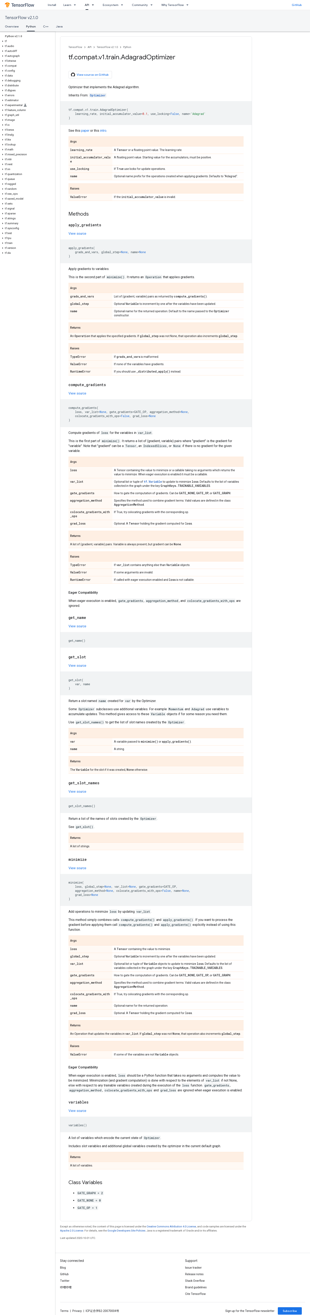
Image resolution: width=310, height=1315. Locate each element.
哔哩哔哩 (66, 1287)
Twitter (65, 1280)
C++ (46, 26)
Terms (64, 1311)
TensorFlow (75, 47)
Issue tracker (193, 1267)
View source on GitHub (90, 75)
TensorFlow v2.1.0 (21, 17)
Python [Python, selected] (31, 26)
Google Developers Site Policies (126, 1230)
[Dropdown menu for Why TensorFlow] (189, 5)
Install (52, 5)
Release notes (194, 1274)
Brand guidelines (196, 1287)
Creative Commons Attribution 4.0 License (171, 1226)
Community (140, 5)
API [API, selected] (87, 5)
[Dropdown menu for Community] (153, 5)
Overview (12, 26)
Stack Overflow (195, 1280)
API (89, 47)
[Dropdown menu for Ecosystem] (123, 5)
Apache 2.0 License (71, 1230)
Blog (63, 1267)
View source (77, 234)
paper (85, 131)
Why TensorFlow (172, 5)
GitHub (297, 5)
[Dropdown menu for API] (94, 5)
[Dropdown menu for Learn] (76, 5)
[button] (27, 41)
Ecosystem (110, 5)
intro (103, 131)
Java (59, 26)
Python (127, 47)
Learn (67, 5)
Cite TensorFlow (195, 1294)
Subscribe (290, 1311)
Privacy (77, 1311)
